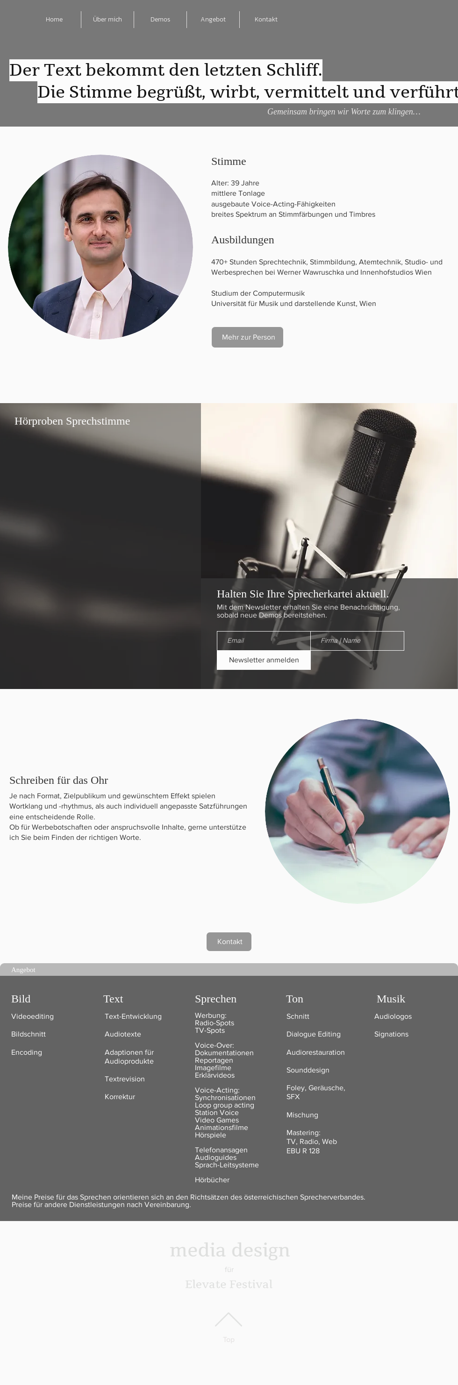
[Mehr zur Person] (247, 337)
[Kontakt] (229, 942)
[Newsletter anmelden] (264, 660)
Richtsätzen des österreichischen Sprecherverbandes (276, 1197)
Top (229, 1339)
